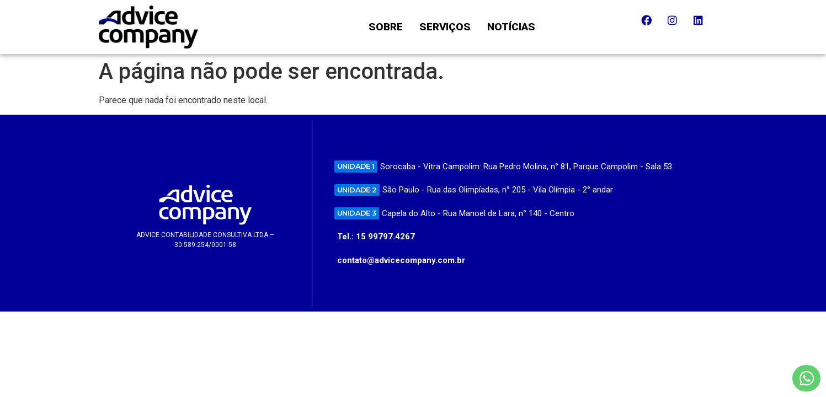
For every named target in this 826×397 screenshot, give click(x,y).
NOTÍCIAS (511, 26)
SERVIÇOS (445, 26)
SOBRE (386, 26)
